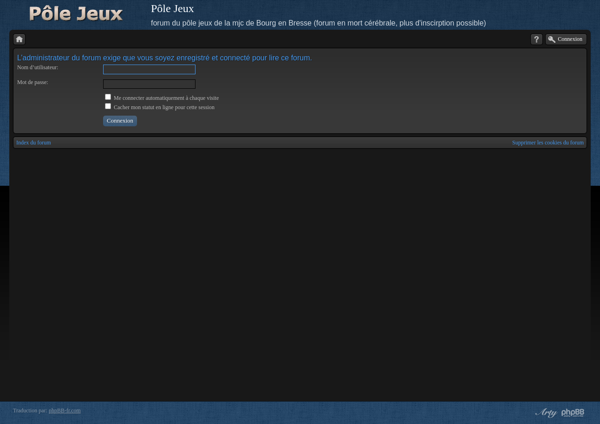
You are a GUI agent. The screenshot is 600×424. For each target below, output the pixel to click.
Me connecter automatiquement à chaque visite (162, 98)
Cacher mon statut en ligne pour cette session (160, 107)
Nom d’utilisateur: (37, 67)
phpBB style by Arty (545, 412)
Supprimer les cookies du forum (548, 142)
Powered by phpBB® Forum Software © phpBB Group (573, 412)
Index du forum (33, 142)
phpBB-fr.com (65, 410)
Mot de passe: (32, 82)
